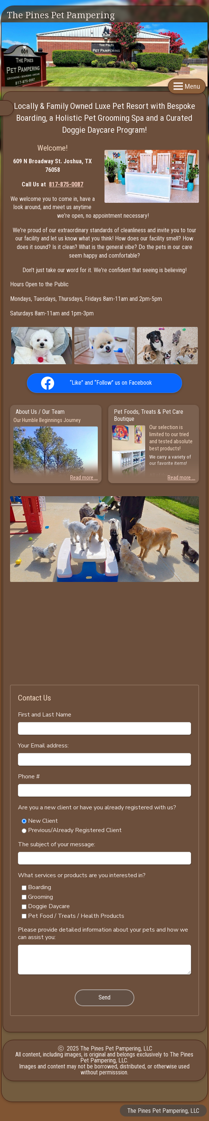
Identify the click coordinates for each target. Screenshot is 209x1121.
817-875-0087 (66, 184)
